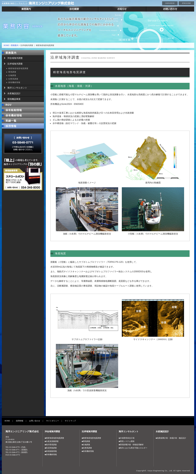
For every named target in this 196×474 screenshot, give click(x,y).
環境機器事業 (14, 99)
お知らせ (122, 9)
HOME (6, 45)
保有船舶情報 (13, 110)
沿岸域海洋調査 (15, 63)
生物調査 (12, 75)
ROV (8, 104)
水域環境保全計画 (127, 438)
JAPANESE (170, 3)
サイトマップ (70, 421)
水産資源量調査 (52, 441)
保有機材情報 (14, 82)
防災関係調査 (51, 448)
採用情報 (10, 126)
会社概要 (74, 9)
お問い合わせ (170, 9)
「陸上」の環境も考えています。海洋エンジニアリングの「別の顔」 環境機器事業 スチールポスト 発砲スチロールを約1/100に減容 (22, 174)
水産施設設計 (14, 93)
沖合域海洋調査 (15, 58)
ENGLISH (186, 3)
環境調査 (12, 72)
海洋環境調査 (51, 445)
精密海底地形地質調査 (18, 68)
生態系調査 (13, 79)
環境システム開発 (127, 441)
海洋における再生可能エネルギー (133, 448)
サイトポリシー (52, 421)
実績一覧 (10, 120)
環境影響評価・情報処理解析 (132, 445)
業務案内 (26, 9)
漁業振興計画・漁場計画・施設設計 (171, 438)
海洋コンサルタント (17, 87)
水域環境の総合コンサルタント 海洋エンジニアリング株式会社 (47, 3)
